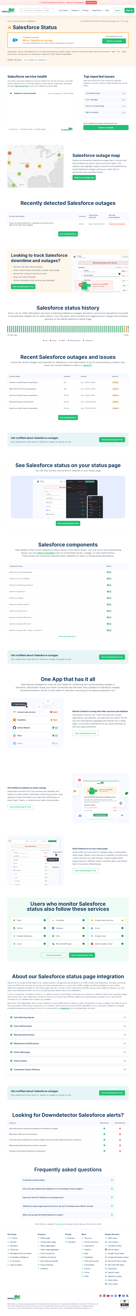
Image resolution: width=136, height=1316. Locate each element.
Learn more (91, 2)
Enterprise (14, 1250)
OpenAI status (113, 1272)
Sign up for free (21, 86)
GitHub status (113, 1250)
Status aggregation (47, 1246)
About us (88, 1238)
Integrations (89, 1246)
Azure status (113, 1242)
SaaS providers (16, 1265)
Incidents (44, 1269)
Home (9, 21)
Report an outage (114, 41)
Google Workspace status (118, 1257)
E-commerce (15, 1261)
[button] (68, 1017)
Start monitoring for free (23, 287)
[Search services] (37, 10)
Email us (59, 1224)
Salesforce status (115, 1276)
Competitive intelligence (19, 1257)
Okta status (112, 1269)
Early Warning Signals (49, 1261)
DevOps (13, 1242)
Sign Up (129, 10)
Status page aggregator (49, 1250)
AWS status (112, 1238)
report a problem (46, 553)
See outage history (68, 234)
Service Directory (91, 1242)
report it (87, 365)
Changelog (88, 1257)
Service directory (19, 21)
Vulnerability (89, 1265)
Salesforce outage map (84, 177)
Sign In (118, 10)
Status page (45, 1238)
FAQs (86, 1276)
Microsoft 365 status (116, 1265)
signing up (64, 1008)
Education (14, 1246)
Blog (107, 10)
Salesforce (31, 21)
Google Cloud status (116, 1253)
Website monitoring (48, 1257)
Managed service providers (21, 1253)
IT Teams (14, 1238)
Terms (86, 1272)
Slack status (113, 1280)
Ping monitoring (46, 1265)
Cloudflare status (115, 1246)
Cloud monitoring (47, 1253)
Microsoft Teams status (117, 1261)
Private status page (48, 1242)
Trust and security (91, 1261)
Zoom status (113, 1284)
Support (87, 1250)
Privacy (87, 1269)
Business (71, 1238)
